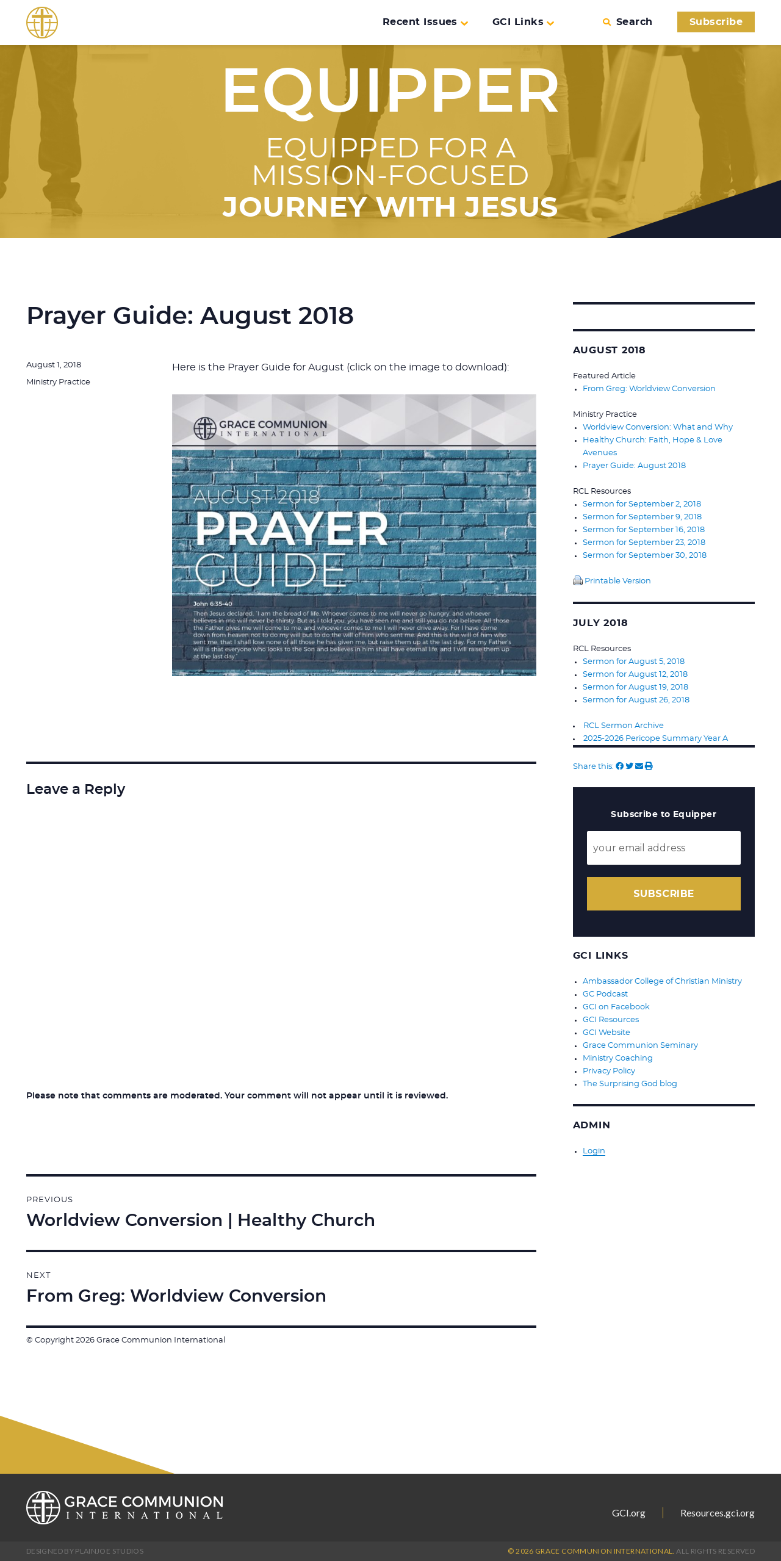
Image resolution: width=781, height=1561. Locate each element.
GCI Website (606, 1033)
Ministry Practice (58, 382)
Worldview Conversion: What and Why (658, 427)
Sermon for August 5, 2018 (634, 662)
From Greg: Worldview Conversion (649, 389)
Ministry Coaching (618, 1058)
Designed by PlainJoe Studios (84, 1551)
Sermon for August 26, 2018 (636, 700)
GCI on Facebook (616, 1007)
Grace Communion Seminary (640, 1046)
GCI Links (523, 22)
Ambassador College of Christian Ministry (662, 982)
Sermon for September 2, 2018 (642, 504)
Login (594, 1151)
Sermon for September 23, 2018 (644, 543)
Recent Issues (425, 22)
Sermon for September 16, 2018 (644, 530)
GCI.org (629, 1513)
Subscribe (716, 22)
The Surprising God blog (630, 1084)
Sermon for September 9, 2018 (642, 517)
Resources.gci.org (717, 1513)
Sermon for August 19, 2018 (635, 687)
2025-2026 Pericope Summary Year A (655, 739)
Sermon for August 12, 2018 (635, 675)
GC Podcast (605, 994)
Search (627, 22)
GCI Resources (611, 1020)
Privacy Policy (609, 1071)
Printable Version (612, 581)
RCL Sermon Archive (623, 726)
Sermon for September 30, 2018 (645, 556)
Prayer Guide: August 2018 (634, 466)
